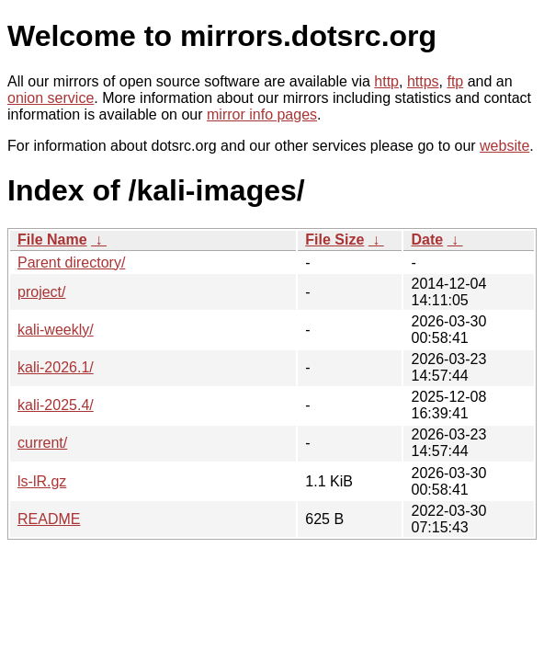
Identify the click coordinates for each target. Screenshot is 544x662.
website (504, 146)
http (386, 81)
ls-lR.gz (41, 481)
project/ (41, 292)
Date (427, 239)
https (423, 81)
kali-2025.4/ (55, 405)
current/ (42, 443)
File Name (52, 239)
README (48, 519)
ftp (455, 81)
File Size (334, 239)
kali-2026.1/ (55, 367)
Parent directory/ (71, 262)
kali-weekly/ (55, 329)
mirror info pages (262, 114)
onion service (50, 98)
